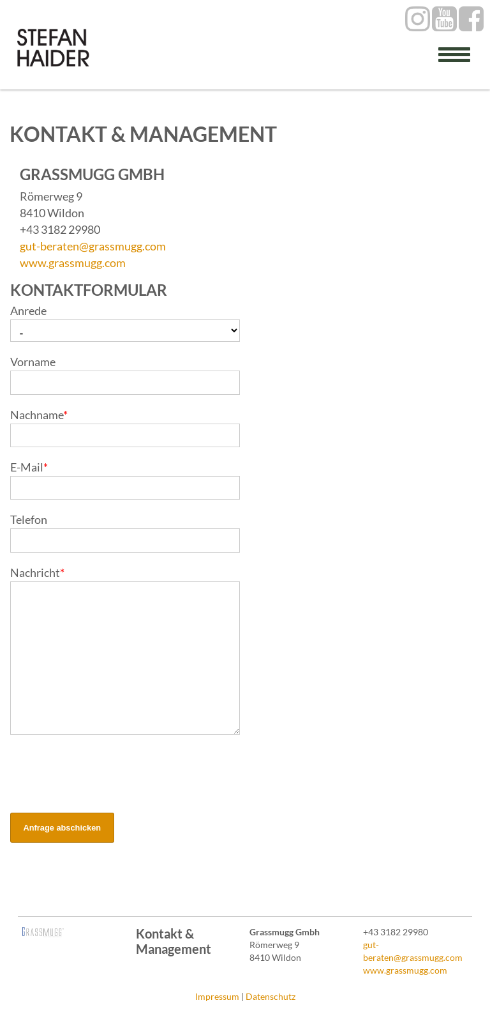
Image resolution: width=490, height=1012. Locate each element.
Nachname (39, 415)
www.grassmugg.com (73, 263)
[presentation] (107, 775)
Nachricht (37, 572)
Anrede (28, 310)
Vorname (33, 362)
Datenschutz (270, 996)
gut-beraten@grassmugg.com (93, 246)
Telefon (28, 519)
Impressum (217, 996)
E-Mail (29, 467)
